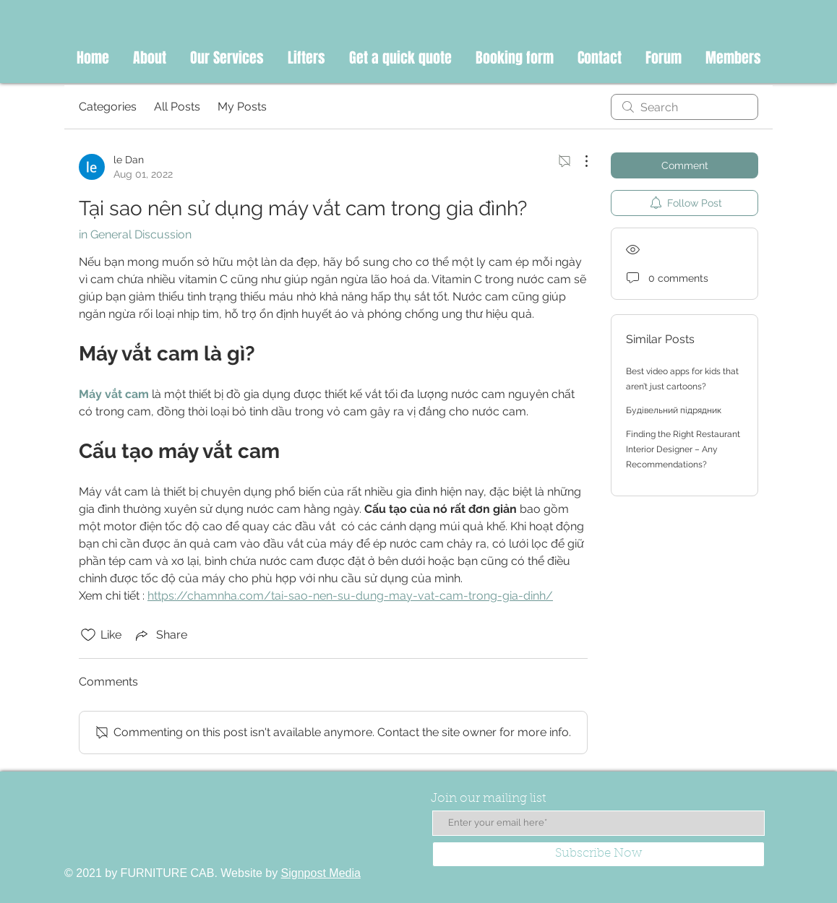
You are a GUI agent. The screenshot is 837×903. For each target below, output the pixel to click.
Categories (108, 106)
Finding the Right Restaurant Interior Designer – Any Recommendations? (683, 449)
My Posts (242, 106)
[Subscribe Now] (598, 854)
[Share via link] (160, 635)
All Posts (177, 106)
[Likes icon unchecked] (88, 635)
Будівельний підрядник (673, 410)
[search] (684, 107)
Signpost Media (321, 873)
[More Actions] (579, 161)
